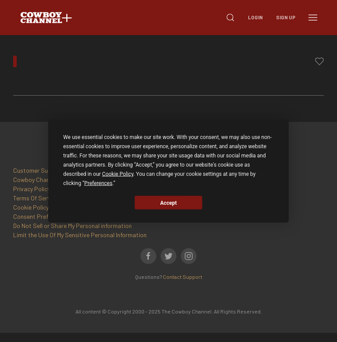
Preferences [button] (98, 183)
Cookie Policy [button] (117, 174)
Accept (168, 203)
